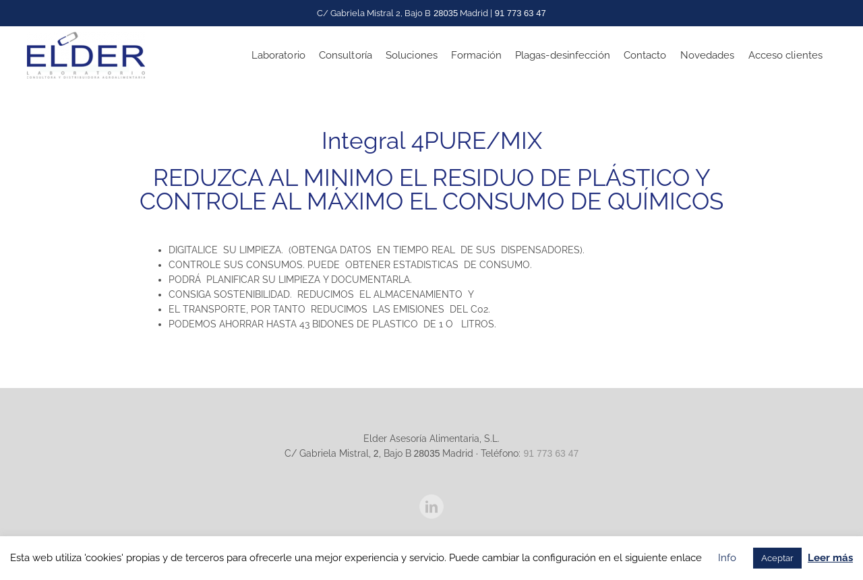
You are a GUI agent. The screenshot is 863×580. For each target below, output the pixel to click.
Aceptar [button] (777, 558)
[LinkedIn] (431, 506)
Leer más (830, 558)
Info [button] (727, 558)
